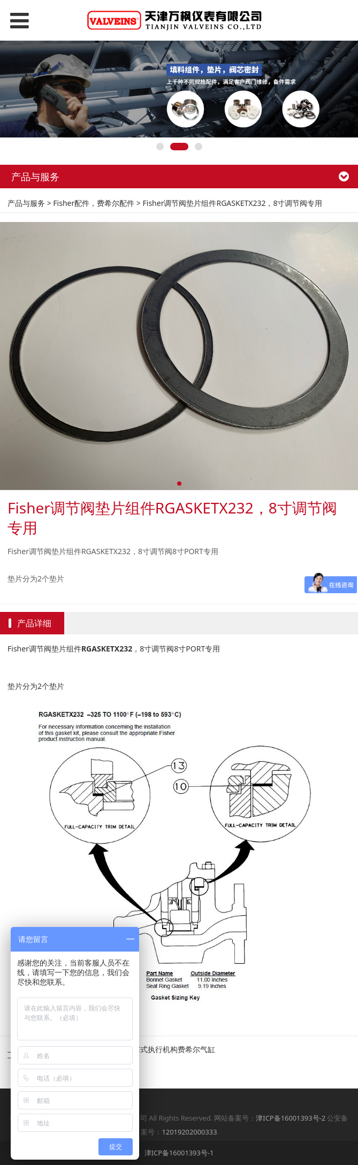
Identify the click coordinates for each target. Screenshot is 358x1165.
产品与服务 (26, 203)
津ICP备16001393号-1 (179, 1153)
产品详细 (34, 623)
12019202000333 (189, 1132)
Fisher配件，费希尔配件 (93, 203)
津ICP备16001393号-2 (290, 1118)
